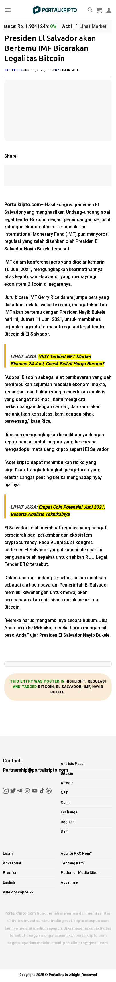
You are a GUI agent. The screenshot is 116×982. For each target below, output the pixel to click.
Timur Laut (69, 70)
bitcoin (46, 687)
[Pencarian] (90, 9)
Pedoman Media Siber (80, 872)
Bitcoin (67, 773)
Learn (8, 853)
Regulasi (97, 681)
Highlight (75, 681)
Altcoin (67, 783)
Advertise (69, 882)
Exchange (69, 812)
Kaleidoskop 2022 (18, 892)
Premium (10, 872)
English (9, 882)
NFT (64, 792)
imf (87, 687)
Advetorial (12, 863)
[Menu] (7, 10)
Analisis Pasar (73, 763)
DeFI (65, 831)
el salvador (69, 687)
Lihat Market (93, 26)
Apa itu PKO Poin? (76, 853)
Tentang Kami (72, 863)
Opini (65, 802)
